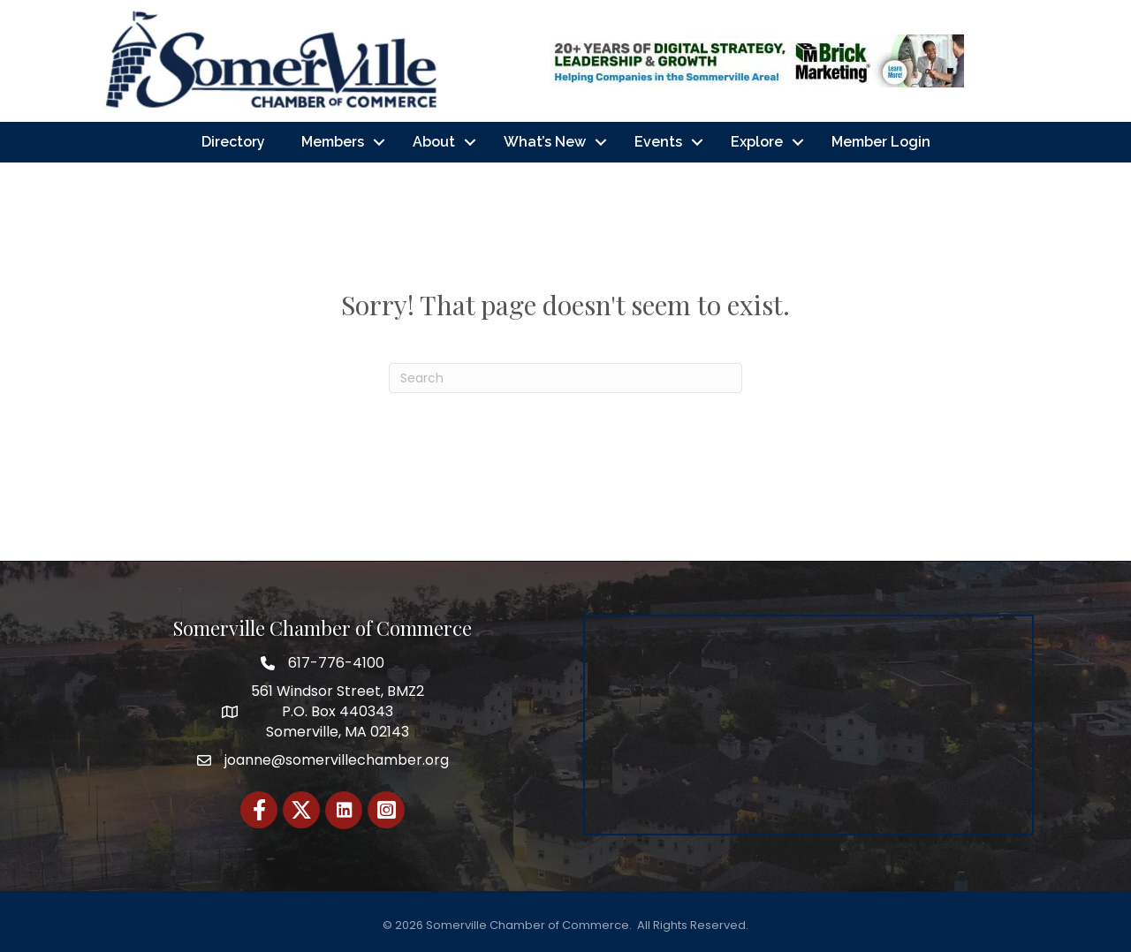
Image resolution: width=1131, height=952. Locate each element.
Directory (233, 141)
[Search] (565, 378)
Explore (757, 141)
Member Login (880, 141)
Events (658, 141)
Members (332, 141)
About (434, 141)
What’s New (545, 141)
